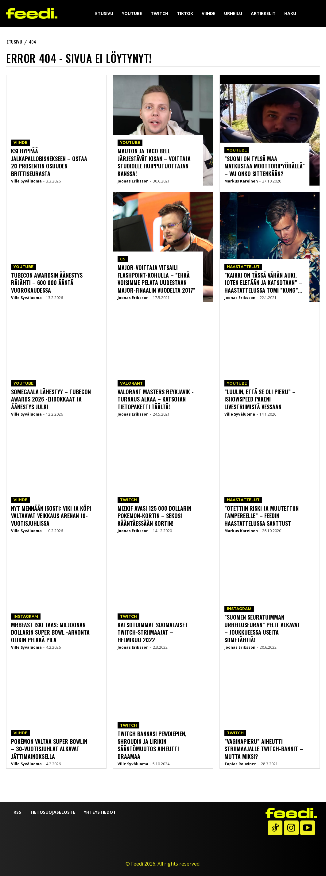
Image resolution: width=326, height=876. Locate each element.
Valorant (131, 384)
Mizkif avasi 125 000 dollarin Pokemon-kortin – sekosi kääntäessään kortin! (154, 516)
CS (122, 260)
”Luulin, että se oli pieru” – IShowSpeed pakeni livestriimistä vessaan (259, 400)
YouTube (23, 268)
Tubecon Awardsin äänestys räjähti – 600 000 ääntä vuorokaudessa (46, 283)
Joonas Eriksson (133, 181)
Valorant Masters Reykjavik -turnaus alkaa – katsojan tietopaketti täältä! (155, 400)
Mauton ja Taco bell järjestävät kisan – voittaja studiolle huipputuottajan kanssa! (153, 163)
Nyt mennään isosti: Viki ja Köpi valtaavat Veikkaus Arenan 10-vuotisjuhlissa (51, 516)
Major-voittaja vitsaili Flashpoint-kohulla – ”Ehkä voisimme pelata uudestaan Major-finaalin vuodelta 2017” (156, 279)
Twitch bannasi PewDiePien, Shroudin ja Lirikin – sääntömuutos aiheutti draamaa (152, 745)
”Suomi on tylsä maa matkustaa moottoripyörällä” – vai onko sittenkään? (264, 167)
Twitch (128, 501)
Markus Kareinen (241, 181)
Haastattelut (243, 268)
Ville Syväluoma (26, 181)
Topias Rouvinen (240, 764)
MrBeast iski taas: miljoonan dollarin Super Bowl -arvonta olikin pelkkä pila (50, 633)
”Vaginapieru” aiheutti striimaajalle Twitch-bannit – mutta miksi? (263, 749)
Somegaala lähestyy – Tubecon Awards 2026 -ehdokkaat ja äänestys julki (50, 400)
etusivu (14, 41)
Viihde (20, 144)
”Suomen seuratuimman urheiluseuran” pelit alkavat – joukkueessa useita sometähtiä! (264, 629)
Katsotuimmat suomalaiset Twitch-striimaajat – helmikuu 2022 (157, 633)
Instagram (26, 617)
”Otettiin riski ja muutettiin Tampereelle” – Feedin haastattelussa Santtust (260, 516)
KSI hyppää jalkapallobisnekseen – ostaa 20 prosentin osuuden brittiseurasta (49, 163)
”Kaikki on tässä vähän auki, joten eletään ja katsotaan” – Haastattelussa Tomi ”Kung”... (262, 283)
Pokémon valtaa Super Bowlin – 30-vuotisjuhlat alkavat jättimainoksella (49, 749)
